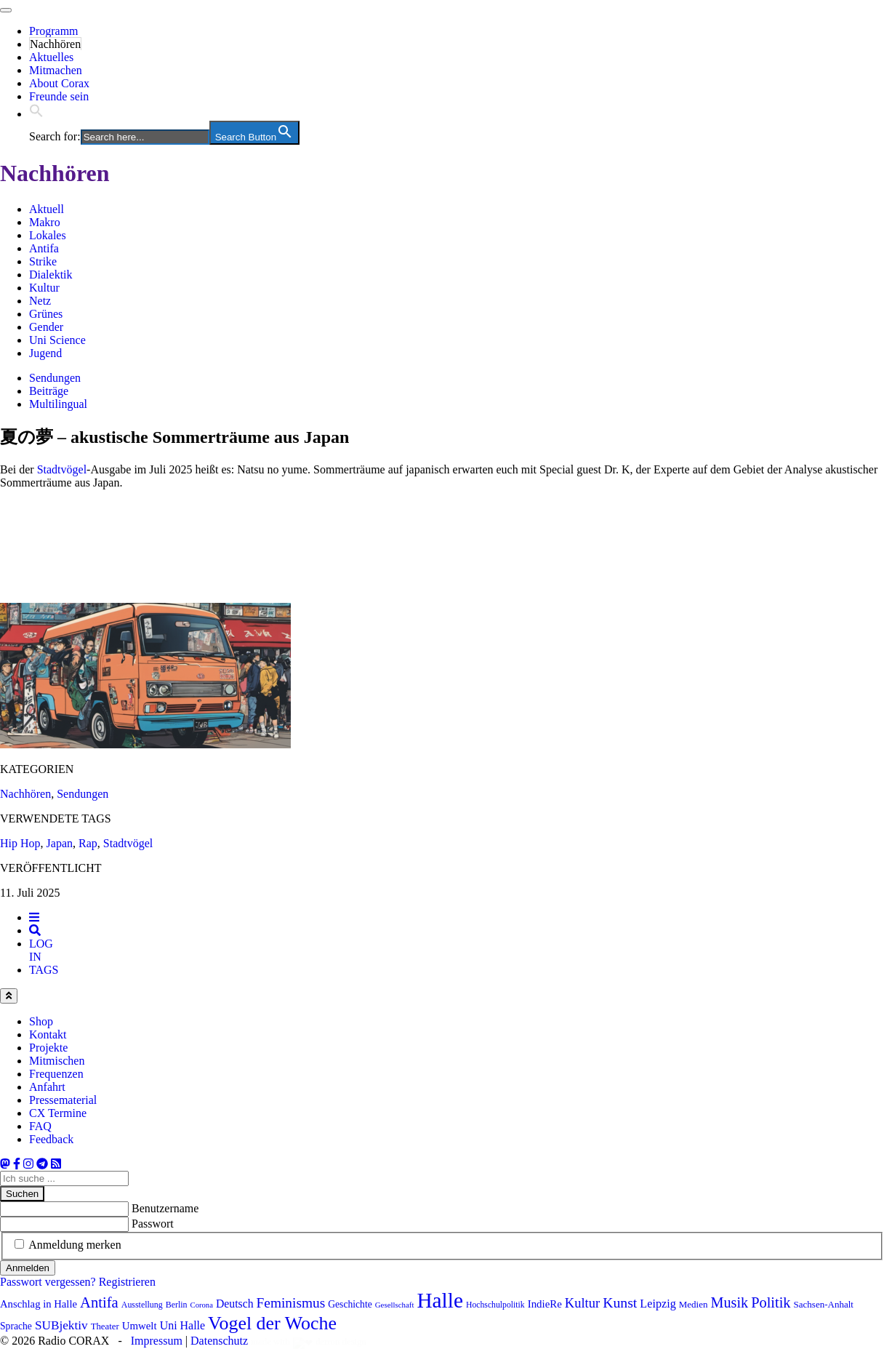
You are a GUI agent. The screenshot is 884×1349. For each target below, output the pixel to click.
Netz (40, 301)
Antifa (44, 248)
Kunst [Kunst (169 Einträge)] (620, 1302)
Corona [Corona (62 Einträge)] (201, 1305)
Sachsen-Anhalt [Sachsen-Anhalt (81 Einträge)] (823, 1304)
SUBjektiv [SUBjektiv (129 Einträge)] (61, 1325)
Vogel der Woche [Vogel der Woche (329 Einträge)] (272, 1323)
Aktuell (46, 209)
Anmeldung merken (74, 1244)
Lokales (47, 235)
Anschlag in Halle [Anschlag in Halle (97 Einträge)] (38, 1304)
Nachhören (55, 44)
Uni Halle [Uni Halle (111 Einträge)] (182, 1325)
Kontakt (48, 1034)
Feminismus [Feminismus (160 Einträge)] (291, 1302)
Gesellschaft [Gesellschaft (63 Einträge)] (394, 1304)
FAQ (40, 1126)
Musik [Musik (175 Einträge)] (729, 1302)
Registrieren (127, 1282)
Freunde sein (59, 96)
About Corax (59, 83)
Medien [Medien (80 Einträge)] (693, 1304)
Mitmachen (55, 70)
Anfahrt (47, 1087)
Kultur (44, 287)
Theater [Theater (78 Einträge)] (105, 1326)
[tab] (34, 917)
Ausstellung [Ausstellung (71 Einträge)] (142, 1305)
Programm (54, 31)
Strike (43, 261)
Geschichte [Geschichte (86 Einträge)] (350, 1304)
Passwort (153, 1223)
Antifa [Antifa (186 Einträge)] (99, 1302)
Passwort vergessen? (48, 1282)
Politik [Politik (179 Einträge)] (770, 1302)
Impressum (156, 1340)
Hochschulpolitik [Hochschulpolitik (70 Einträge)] (495, 1305)
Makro (44, 222)
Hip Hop (20, 843)
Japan (60, 843)
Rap (88, 843)
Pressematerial (63, 1100)
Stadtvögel (62, 469)
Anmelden (27, 1267)
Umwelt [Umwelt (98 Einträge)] (139, 1326)
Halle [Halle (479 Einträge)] (440, 1300)
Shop (41, 1021)
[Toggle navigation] (6, 10)
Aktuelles (51, 57)
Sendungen (55, 378)
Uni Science (57, 340)
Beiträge (48, 391)
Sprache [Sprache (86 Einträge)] (16, 1326)
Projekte (48, 1047)
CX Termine (58, 1113)
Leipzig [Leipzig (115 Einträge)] (657, 1303)
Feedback (51, 1139)
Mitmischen (56, 1060)
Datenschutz (219, 1340)
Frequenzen (56, 1074)
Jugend (45, 353)
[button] (36, 114)
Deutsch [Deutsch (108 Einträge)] (235, 1303)
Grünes (46, 314)
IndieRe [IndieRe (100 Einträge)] (545, 1304)
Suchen (22, 1193)
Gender (46, 327)
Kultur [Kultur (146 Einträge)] (582, 1303)
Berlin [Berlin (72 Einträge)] (177, 1305)
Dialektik (51, 274)
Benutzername (165, 1208)
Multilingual (58, 404)
